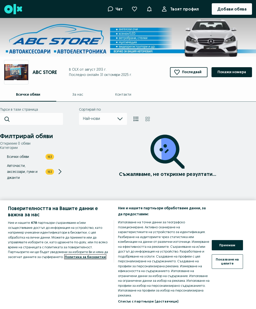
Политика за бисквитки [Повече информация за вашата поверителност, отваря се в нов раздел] (85, 257)
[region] (128, 254)
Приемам (227, 245)
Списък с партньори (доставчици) (148, 301)
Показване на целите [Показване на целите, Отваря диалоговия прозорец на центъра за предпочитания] (227, 261)
